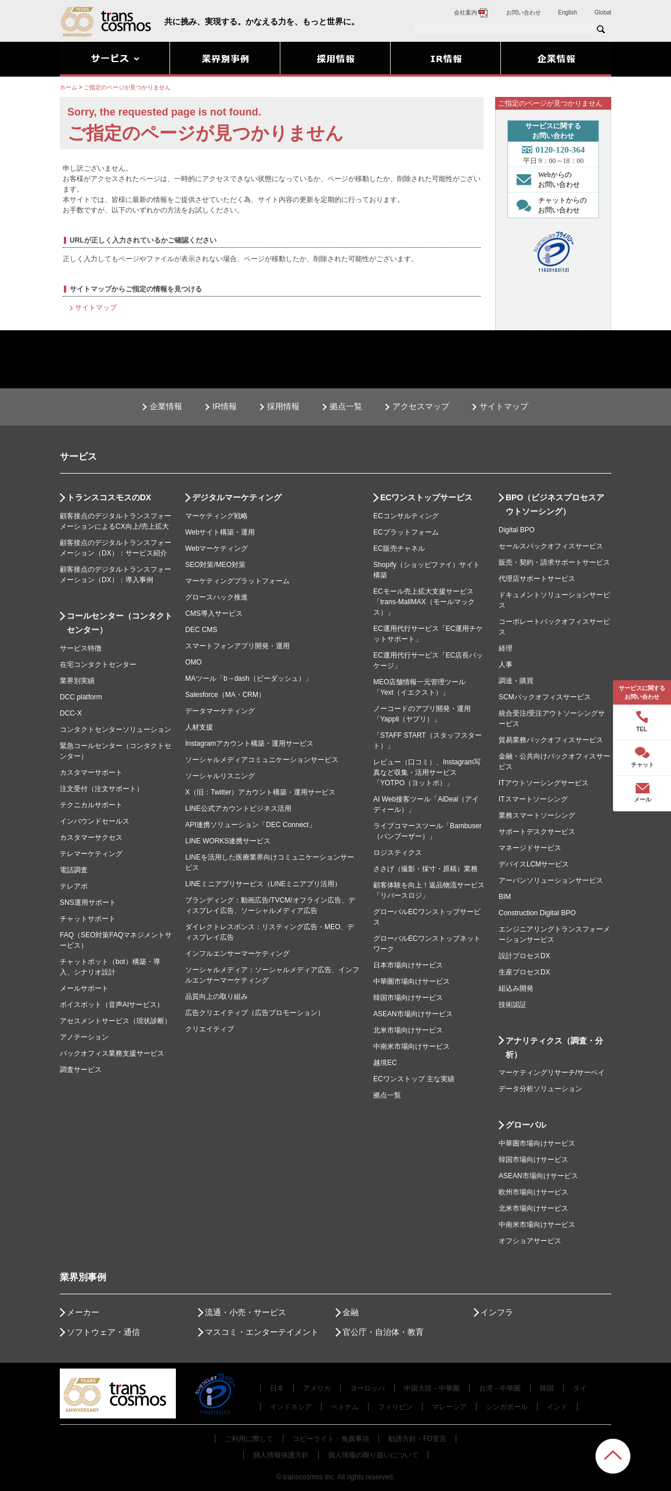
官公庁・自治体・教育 (383, 1332)
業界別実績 (77, 681)
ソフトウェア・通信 (103, 1332)
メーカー (83, 1312)
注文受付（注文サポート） (101, 789)
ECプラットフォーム (406, 532)
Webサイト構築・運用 (220, 532)
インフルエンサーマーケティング (237, 954)
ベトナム (345, 1407)
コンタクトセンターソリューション (115, 729)
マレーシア (449, 1407)
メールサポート (84, 988)
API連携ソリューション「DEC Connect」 (250, 825)
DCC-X (71, 713)
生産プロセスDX (524, 972)
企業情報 (166, 406)
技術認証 (512, 1005)
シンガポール (507, 1407)
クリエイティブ (209, 1029)
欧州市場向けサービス (533, 1192)
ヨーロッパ (367, 1388)
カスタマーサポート (91, 772)
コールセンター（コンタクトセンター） (119, 622)
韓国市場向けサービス (408, 998)
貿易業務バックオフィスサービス (551, 740)
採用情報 (283, 406)
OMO (193, 662)
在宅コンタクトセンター (98, 664)
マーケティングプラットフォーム (237, 581)
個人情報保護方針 (281, 1455)
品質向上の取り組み (216, 996)
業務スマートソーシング (537, 815)
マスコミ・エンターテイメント (262, 1332)
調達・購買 (516, 681)
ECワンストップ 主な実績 (413, 1079)
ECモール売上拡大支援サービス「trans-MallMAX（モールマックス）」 (424, 601)
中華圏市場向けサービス (411, 981)
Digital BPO (517, 530)
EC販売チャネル (399, 548)
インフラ (497, 1312)
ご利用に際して (249, 1439)
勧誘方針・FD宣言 (417, 1439)
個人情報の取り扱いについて (373, 1455)
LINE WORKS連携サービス (227, 841)
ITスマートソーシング (533, 799)
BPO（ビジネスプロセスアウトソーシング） (555, 504)
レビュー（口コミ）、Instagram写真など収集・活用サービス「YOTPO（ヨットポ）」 (427, 772)
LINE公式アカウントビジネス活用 (238, 808)
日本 (277, 1388)
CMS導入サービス (214, 613)
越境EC (385, 1063)
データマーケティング (220, 711)
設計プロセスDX (524, 956)
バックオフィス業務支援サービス (112, 1053)
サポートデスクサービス (537, 832)
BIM (505, 897)
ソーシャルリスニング (220, 776)
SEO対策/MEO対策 (215, 565)
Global (602, 12)
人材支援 (199, 727)
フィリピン (395, 1407)
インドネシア (291, 1407)
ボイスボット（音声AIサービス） (112, 1005)
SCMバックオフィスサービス (545, 697)
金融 (350, 1312)
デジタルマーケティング (237, 497)
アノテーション (84, 1037)
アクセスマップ (420, 406)
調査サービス (81, 1070)
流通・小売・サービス (245, 1312)
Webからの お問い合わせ (545, 179)
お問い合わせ (523, 12)
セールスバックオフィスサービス (551, 546)
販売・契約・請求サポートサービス (554, 562)
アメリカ (317, 1388)
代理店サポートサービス (537, 579)
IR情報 (224, 406)
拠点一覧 (346, 406)
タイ (580, 1388)
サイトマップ (96, 308)
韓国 (547, 1388)
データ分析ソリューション (540, 1089)
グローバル (526, 1124)
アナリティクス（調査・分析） (554, 1047)
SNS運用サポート (88, 902)
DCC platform (81, 697)
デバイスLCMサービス (534, 864)
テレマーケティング (91, 854)
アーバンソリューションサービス (551, 880)
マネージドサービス (530, 848)
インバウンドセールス (94, 821)
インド (557, 1407)
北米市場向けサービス (408, 1030)
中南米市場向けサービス (411, 1046)
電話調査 (74, 870)
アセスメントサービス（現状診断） (115, 1021)
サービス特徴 (81, 648)
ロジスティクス (397, 853)
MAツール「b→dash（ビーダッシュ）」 (248, 678)
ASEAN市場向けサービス (413, 1014)
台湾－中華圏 (500, 1388)
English (568, 12)
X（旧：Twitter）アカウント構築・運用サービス (260, 792)
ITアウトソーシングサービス (544, 783)
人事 (506, 664)
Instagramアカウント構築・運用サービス (249, 743)
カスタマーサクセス (91, 837)
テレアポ (74, 886)
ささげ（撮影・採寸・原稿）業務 (425, 869)
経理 (506, 648)
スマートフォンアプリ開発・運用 (237, 646)
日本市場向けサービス (408, 965)
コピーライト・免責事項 (331, 1439)
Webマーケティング (216, 548)
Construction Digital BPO (537, 913)
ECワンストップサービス (426, 497)
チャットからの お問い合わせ (549, 205)
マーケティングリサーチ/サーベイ (552, 1072)
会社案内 (471, 12)
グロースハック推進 (216, 597)
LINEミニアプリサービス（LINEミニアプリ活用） (263, 884)
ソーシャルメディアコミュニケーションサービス (261, 760)
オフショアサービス (530, 1241)
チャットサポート (88, 919)
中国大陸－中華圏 (432, 1388)
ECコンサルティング (406, 516)
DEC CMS (201, 630)
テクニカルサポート (91, 805)
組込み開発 (516, 988)
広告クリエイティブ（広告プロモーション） (254, 1013)
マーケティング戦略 (216, 516)
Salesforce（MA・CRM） (225, 695)
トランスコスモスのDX (109, 497)
